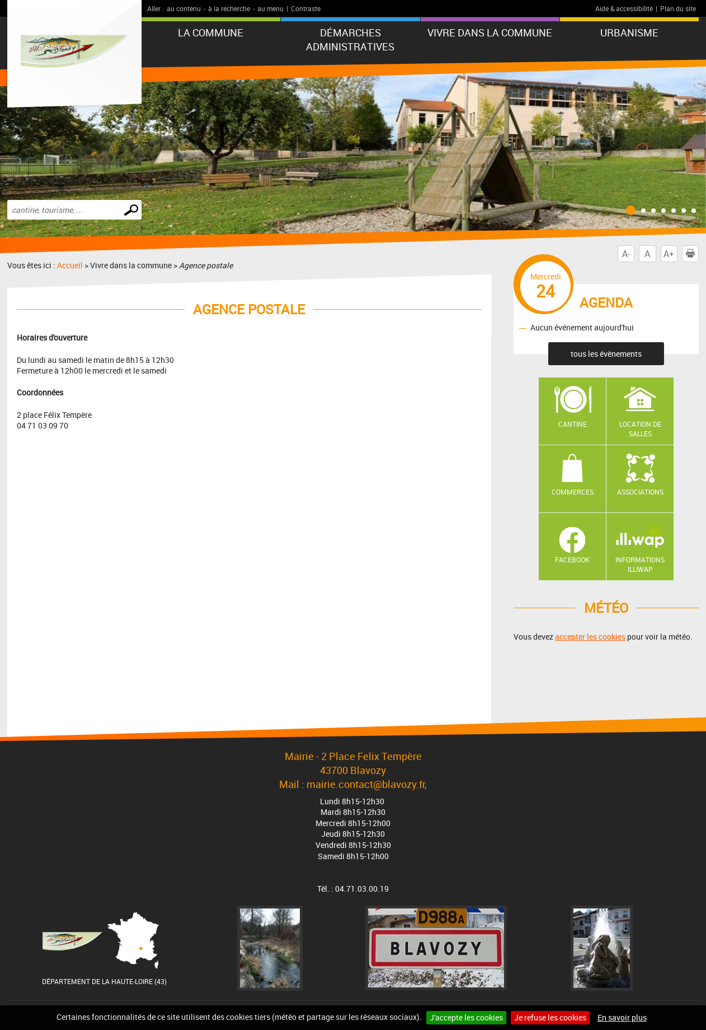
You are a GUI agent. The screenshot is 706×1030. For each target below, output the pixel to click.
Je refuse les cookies (550, 1017)
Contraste (306, 8)
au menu (270, 8)
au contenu (184, 8)
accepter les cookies (590, 636)
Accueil (70, 265)
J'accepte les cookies (466, 1017)
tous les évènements (606, 353)
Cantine (572, 424)
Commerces (573, 491)
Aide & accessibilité (624, 8)
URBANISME (629, 32)
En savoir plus (622, 1017)
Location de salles (640, 429)
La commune (210, 32)
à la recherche (229, 8)
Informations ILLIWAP (640, 564)
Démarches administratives (350, 39)
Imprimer (692, 254)
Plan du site (678, 8)
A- (626, 254)
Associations (640, 491)
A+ (668, 254)
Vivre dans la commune (489, 32)
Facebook (572, 559)
